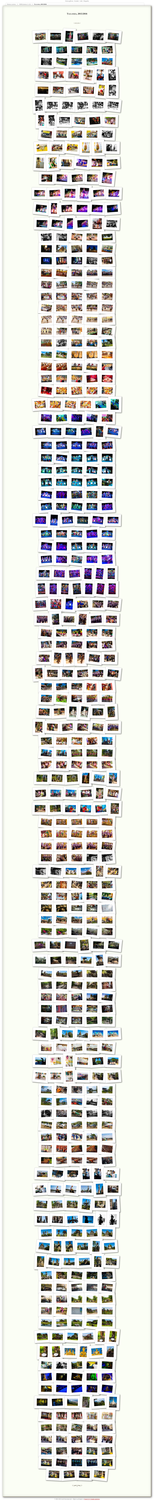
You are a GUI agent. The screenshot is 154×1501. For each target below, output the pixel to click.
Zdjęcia (74, 1499)
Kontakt (76, 1)
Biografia (86, 1)
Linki (81, 1)
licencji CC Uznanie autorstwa (92, 1499)
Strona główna (69, 1)
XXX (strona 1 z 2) (24, 4)
